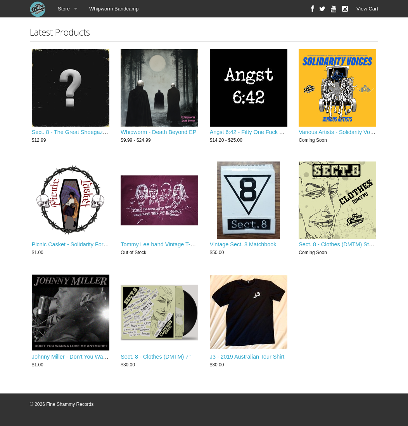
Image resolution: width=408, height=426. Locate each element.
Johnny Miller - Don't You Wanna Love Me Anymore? (97, 359)
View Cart (367, 9)
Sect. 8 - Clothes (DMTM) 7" (155, 359)
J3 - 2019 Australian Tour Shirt (247, 359)
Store (64, 9)
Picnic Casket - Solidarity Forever (73, 246)
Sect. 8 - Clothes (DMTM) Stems (339, 246)
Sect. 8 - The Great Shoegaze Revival (79, 133)
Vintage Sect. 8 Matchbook (243, 246)
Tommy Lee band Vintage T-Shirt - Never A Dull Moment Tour (196, 246)
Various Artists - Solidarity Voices (339, 133)
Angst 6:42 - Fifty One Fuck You (249, 133)
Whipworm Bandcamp (113, 9)
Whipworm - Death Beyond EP (158, 133)
